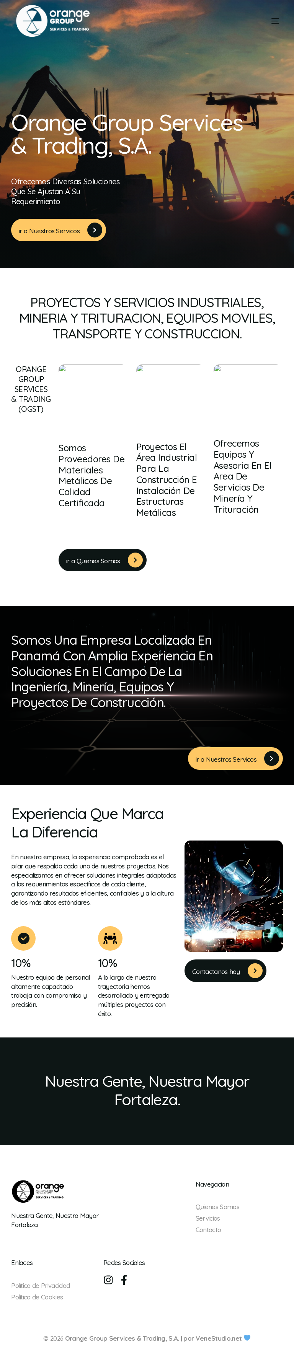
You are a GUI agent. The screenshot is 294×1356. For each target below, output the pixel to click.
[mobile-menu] (262, 21)
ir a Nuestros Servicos (49, 231)
